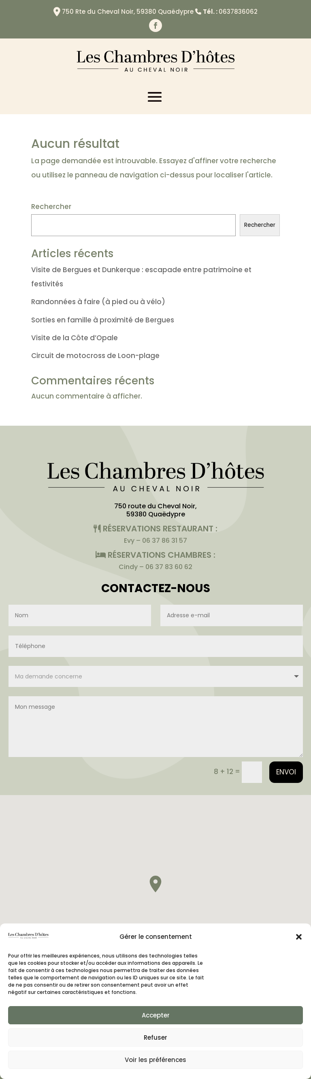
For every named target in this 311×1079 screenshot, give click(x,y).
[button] (299, 937)
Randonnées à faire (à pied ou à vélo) (98, 302)
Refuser (155, 1037)
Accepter (156, 1015)
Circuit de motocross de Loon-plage (95, 355)
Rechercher (51, 206)
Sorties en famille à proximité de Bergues (102, 320)
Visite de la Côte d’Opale (74, 338)
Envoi (286, 772)
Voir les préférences (155, 1060)
